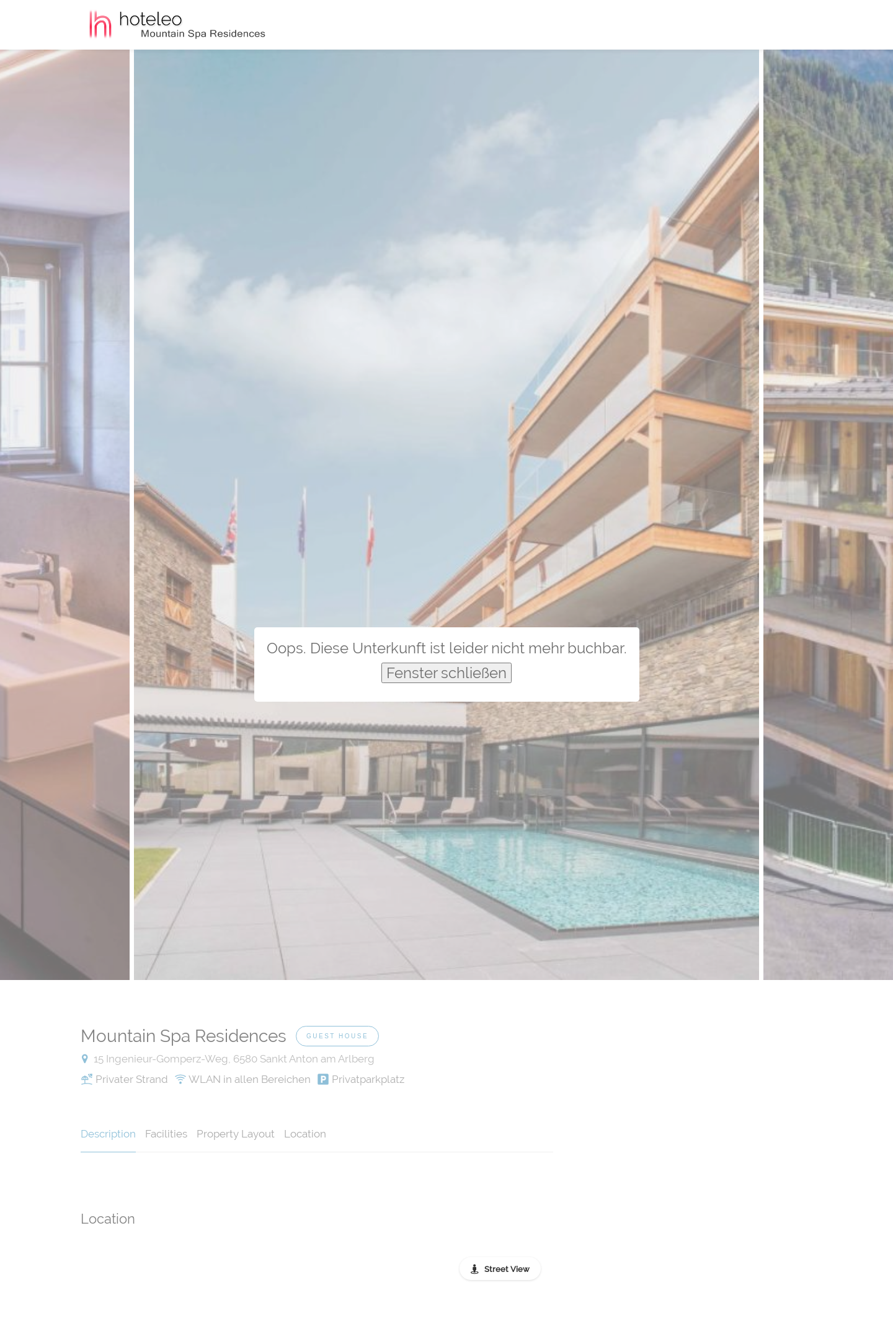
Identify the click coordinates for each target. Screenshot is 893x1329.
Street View (507, 1269)
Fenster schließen (446, 673)
